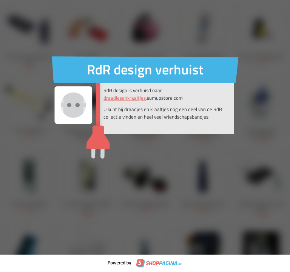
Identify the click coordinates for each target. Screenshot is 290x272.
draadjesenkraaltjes (124, 98)
